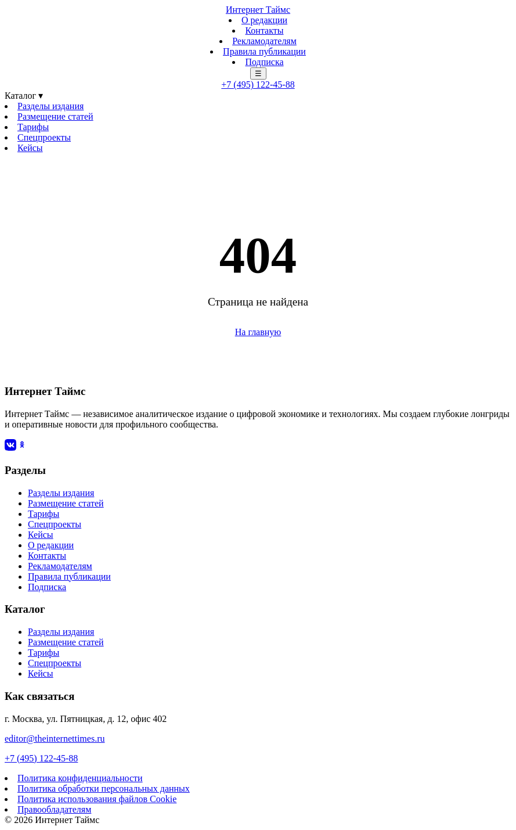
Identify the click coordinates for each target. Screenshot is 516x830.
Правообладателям (54, 809)
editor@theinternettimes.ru (54, 738)
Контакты (264, 30)
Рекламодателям (264, 41)
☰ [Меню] (258, 73)
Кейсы (30, 148)
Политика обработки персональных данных (103, 788)
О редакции (264, 20)
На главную (258, 332)
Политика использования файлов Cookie (96, 799)
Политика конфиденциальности (80, 778)
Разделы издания (50, 106)
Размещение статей (55, 116)
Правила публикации (264, 51)
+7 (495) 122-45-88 (257, 84)
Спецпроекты (44, 137)
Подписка (264, 62)
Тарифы (33, 127)
